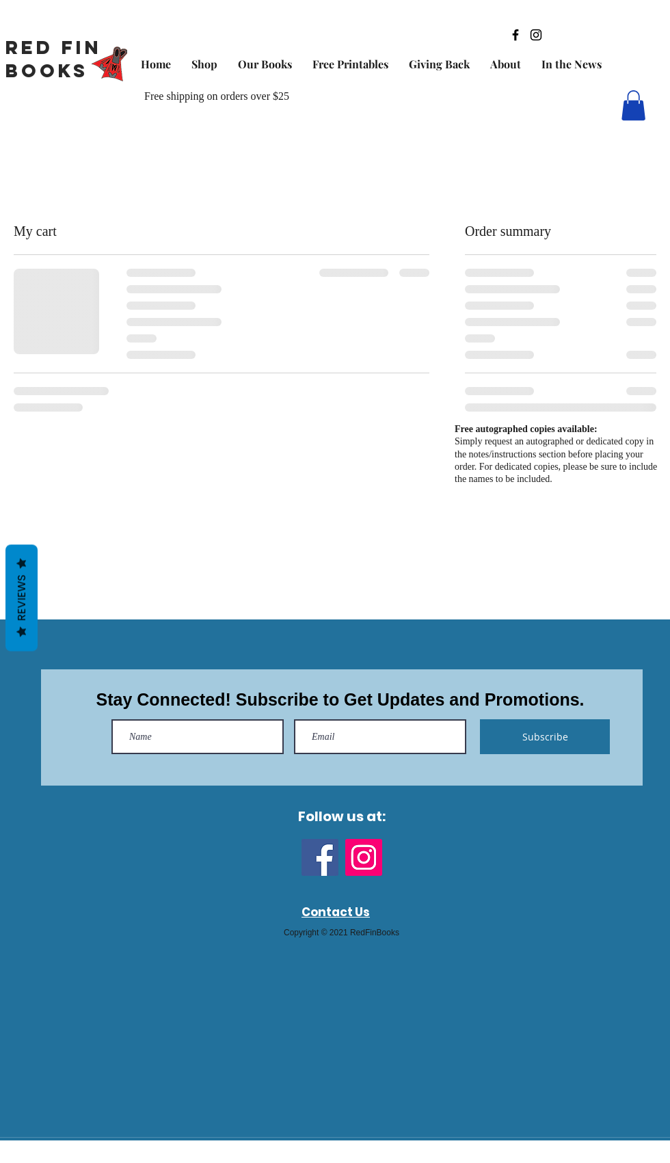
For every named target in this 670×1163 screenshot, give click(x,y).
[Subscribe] (545, 736)
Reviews (21, 597)
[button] (633, 105)
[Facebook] (320, 857)
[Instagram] (363, 857)
